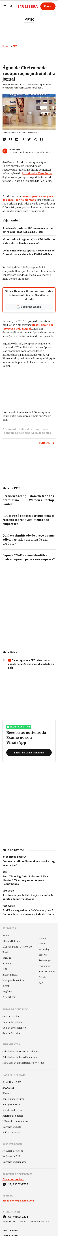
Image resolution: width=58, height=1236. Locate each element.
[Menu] (4, 6)
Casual (42, 943)
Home (5, 46)
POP (41, 982)
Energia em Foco (11, 1104)
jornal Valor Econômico (37, 173)
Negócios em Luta (11, 1127)
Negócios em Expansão (14, 1162)
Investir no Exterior (12, 1110)
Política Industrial (11, 1132)
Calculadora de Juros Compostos (19, 1057)
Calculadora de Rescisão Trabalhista (21, 1051)
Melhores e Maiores (12, 1150)
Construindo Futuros (13, 1099)
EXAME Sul (8, 1087)
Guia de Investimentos (14, 1027)
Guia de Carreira (11, 1033)
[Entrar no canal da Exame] (29, 752)
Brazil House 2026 (11, 1082)
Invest (5, 986)
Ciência (42, 977)
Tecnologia (44, 966)
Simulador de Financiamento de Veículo (23, 1062)
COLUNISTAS (9, 997)
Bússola (21, 857)
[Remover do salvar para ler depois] (41, 139)
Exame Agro (45, 960)
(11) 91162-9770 (17, 1184)
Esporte (43, 954)
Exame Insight (9, 974)
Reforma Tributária (12, 1115)
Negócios (7, 991)
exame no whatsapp (18, 727)
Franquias (9, 432)
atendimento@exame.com (18, 1200)
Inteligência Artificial (13, 980)
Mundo (42, 938)
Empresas (41, 429)
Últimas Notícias (11, 941)
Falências (23, 432)
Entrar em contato (13, 1179)
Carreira (6, 958)
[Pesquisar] (11, 6)
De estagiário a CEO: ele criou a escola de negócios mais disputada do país (31, 664)
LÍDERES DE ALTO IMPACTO (17, 946)
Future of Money (47, 971)
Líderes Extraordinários (15, 1121)
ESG (4, 969)
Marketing (44, 949)
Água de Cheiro (41, 432)
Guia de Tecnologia (12, 1022)
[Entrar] (48, 6)
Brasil (5, 952)
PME (29, 19)
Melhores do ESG (11, 1156)
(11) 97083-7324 (17, 1216)
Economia (7, 963)
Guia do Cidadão (10, 1016)
